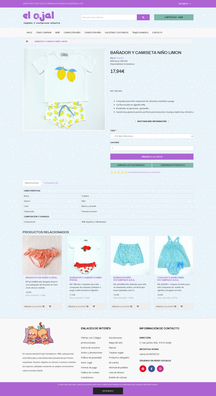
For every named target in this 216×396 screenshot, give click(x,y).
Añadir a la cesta (151, 156)
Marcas (112, 347)
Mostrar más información (151, 121)
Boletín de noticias (118, 377)
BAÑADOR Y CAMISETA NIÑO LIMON (51, 41)
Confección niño (72, 32)
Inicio (29, 32)
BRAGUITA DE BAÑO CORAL (41, 277)
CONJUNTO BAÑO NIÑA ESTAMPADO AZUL (170, 278)
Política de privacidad (91, 357)
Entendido (108, 391)
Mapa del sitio (116, 342)
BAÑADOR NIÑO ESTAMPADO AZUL (124, 278)
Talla (112, 130)
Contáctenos (87, 377)
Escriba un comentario (150, 172)
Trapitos (120, 58)
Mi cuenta (113, 362)
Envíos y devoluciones (91, 352)
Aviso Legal (86, 362)
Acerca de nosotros (90, 347)
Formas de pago (89, 367)
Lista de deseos (116, 372)
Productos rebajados (119, 357)
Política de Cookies (90, 372)
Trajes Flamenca (140, 32)
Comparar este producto (172, 165)
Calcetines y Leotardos (116, 32)
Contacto (157, 32)
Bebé (57, 32)
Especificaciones (32, 183)
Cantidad (114, 142)
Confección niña (92, 32)
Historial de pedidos (118, 367)
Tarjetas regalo (116, 352)
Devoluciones (115, 337)
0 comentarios (134, 172)
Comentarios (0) (51, 183)
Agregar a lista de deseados (131, 165)
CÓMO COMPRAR (43, 32)
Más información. (150, 384)
